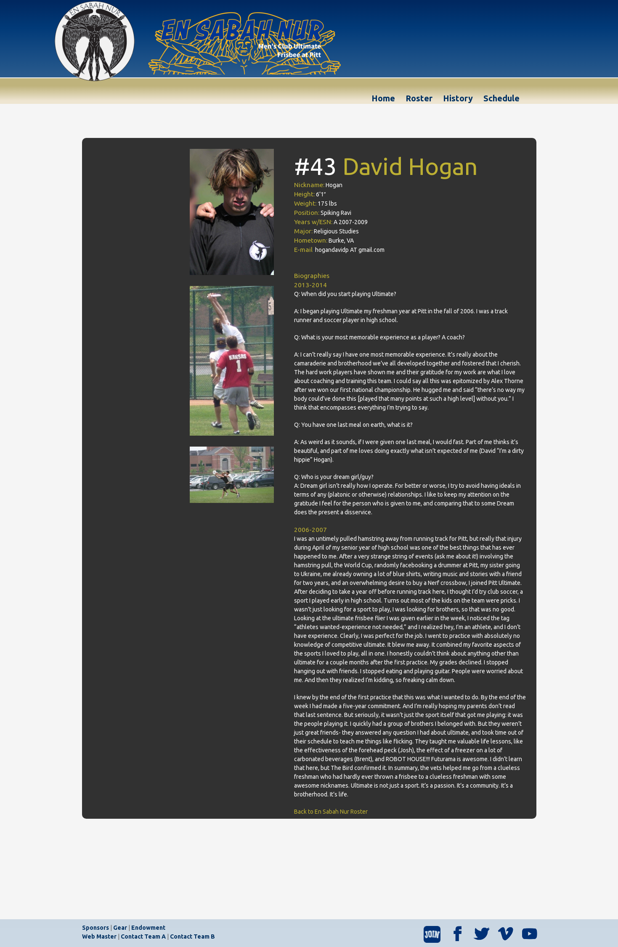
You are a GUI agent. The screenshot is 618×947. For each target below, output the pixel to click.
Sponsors (95, 927)
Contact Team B (192, 936)
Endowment (148, 927)
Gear (120, 927)
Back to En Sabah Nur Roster (331, 811)
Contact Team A (143, 936)
